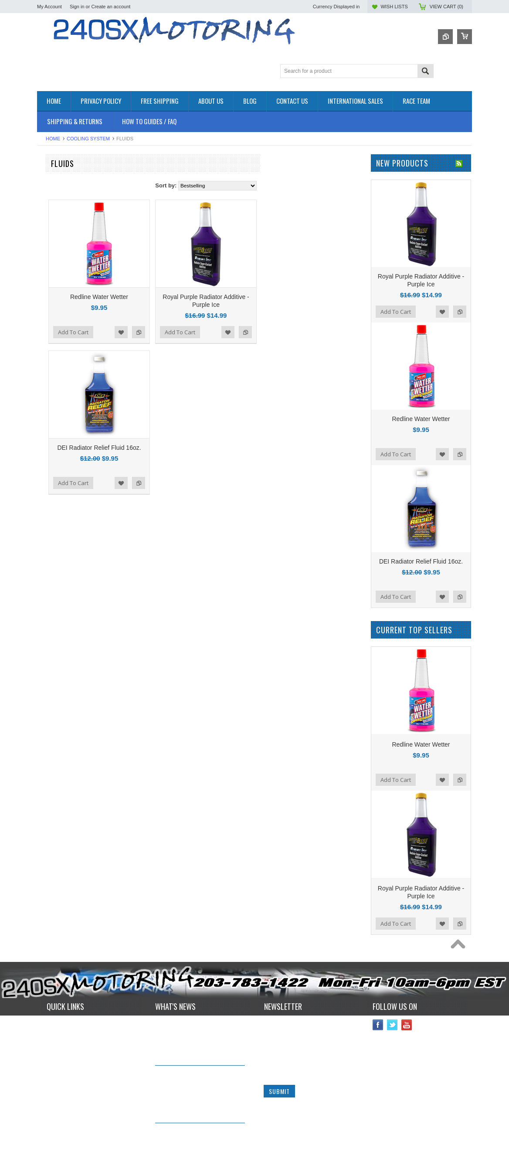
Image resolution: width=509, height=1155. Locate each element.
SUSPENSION (55, 316)
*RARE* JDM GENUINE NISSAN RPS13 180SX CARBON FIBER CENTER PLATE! (197, 1138)
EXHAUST (50, 249)
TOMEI (46, 419)
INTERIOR (50, 293)
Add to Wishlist (223, 332)
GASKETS (50, 271)
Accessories (52, 183)
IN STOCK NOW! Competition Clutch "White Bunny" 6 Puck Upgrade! (194, 1080)
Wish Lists (393, 6)
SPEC (44, 478)
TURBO (47, 323)
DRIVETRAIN (54, 227)
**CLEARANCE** (59, 190)
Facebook (378, 1024)
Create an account (110, 6)
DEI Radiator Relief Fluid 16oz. (201, 447)
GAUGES (49, 278)
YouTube (406, 1024)
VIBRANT (49, 454)
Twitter (392, 1024)
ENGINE (48, 242)
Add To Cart (175, 332)
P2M (43, 372)
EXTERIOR (51, 257)
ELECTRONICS (57, 234)
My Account (49, 6)
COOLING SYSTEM (88, 138)
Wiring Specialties (59, 442)
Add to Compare (240, 332)
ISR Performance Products (71, 383)
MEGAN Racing (57, 466)
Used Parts (51, 330)
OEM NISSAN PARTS (64, 176)
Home (53, 138)
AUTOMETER (54, 431)
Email (271, 1057)
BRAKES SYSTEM (61, 212)
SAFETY (48, 308)
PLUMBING (52, 301)
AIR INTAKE (52, 205)
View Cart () (446, 6)
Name (271, 1024)
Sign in (77, 6)
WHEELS (49, 338)
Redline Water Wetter (201, 296)
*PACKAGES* (54, 198)
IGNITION (49, 286)
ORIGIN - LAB (55, 395)
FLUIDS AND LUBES (64, 264)
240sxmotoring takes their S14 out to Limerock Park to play (196, 1026)
